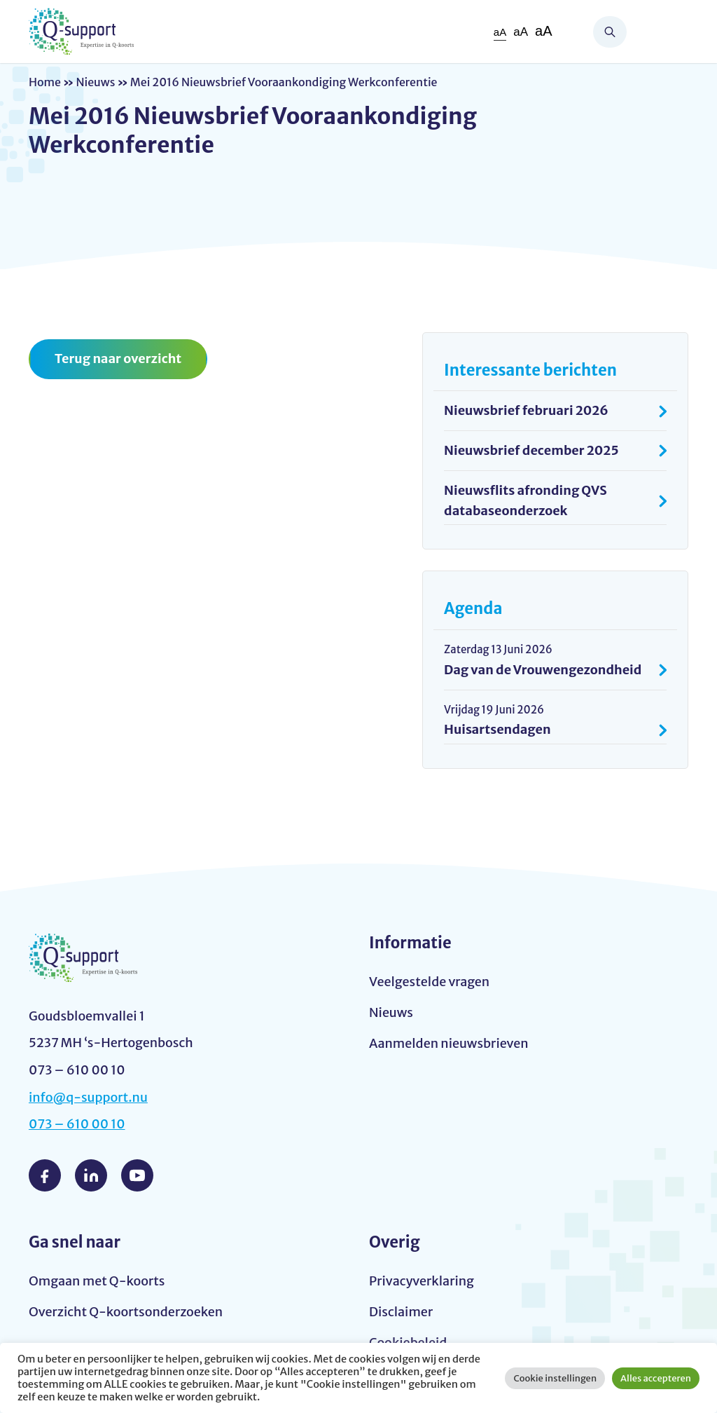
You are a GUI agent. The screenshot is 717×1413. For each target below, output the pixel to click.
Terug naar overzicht (118, 358)
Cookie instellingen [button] (555, 1378)
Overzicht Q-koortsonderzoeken (126, 1312)
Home (45, 82)
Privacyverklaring (421, 1281)
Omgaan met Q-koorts (97, 1281)
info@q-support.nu (88, 1097)
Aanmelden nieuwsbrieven (449, 1043)
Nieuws (95, 82)
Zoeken (610, 32)
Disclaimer (401, 1312)
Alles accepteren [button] (655, 1378)
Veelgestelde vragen (429, 982)
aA (500, 32)
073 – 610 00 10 (77, 1124)
